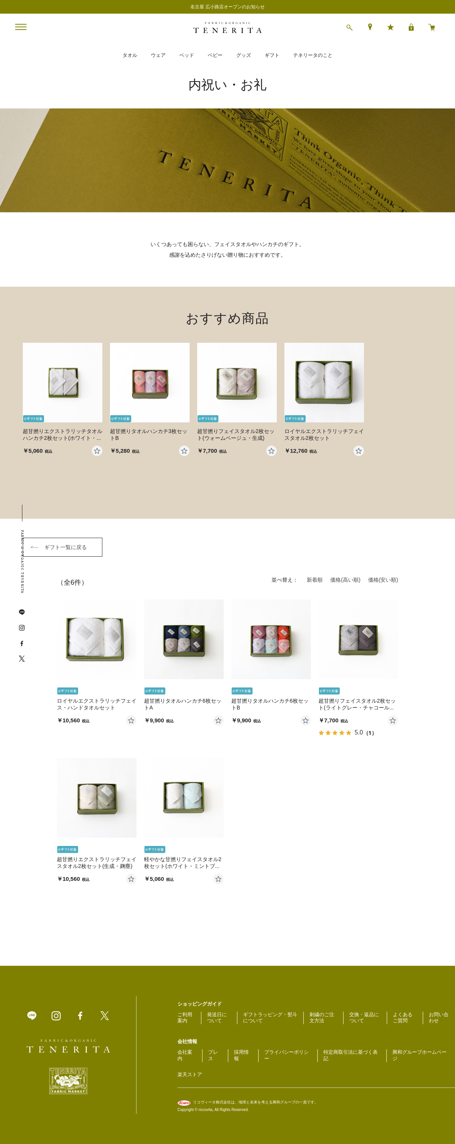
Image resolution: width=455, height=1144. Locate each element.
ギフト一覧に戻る (65, 547)
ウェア (158, 55)
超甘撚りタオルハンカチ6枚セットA (182, 704)
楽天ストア (189, 1074)
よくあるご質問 (403, 1018)
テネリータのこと (313, 55)
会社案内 (184, 1055)
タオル (129, 55)
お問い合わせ (439, 1018)
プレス (213, 1055)
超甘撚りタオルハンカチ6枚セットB (270, 704)
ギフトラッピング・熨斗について (270, 1018)
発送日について (217, 1018)
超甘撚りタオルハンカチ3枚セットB (148, 434)
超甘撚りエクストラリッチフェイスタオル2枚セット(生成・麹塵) (96, 862)
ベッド (186, 55)
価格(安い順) (383, 580)
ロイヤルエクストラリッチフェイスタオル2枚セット (324, 434)
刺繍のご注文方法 (321, 1018)
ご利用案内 (184, 1018)
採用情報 (241, 1055)
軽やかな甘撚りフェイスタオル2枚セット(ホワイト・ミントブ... (182, 862)
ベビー (215, 55)
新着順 (315, 580)
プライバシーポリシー (286, 1055)
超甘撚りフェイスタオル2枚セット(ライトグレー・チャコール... (357, 704)
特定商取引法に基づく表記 (350, 1055)
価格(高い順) (345, 580)
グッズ (243, 55)
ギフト (272, 55)
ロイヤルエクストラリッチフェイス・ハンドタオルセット (96, 704)
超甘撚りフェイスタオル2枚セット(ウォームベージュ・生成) (236, 434)
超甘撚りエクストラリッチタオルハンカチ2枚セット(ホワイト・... (62, 434)
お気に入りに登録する (131, 720)
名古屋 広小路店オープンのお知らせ (227, 6)
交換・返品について (364, 1018)
